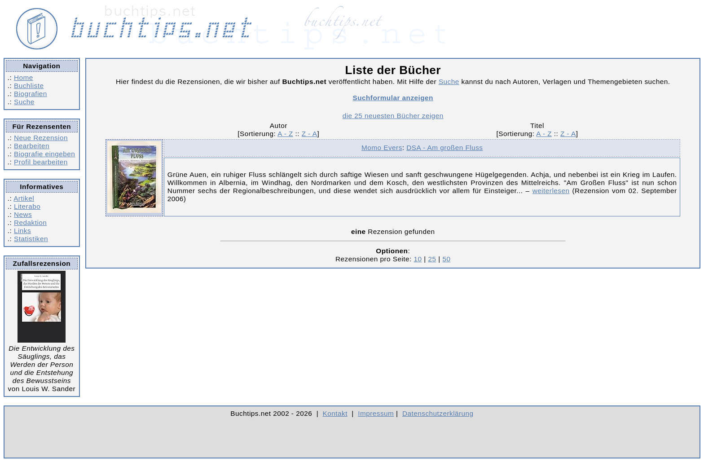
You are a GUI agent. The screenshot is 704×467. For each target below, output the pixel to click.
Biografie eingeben (44, 154)
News (23, 214)
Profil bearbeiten (41, 162)
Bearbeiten (31, 146)
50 (446, 259)
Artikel (23, 198)
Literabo (27, 206)
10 (418, 259)
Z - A (309, 133)
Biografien (30, 93)
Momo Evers (381, 147)
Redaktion (30, 222)
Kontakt (335, 413)
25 (432, 259)
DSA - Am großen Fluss (444, 147)
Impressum (376, 413)
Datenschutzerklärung (438, 413)
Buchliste (29, 85)
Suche (24, 102)
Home (23, 77)
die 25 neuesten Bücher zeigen (393, 115)
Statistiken (31, 238)
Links (22, 230)
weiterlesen (551, 190)
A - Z (285, 133)
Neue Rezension (41, 137)
